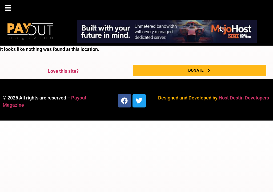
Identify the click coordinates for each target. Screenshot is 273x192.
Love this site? (63, 71)
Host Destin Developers (244, 98)
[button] (136, 8)
